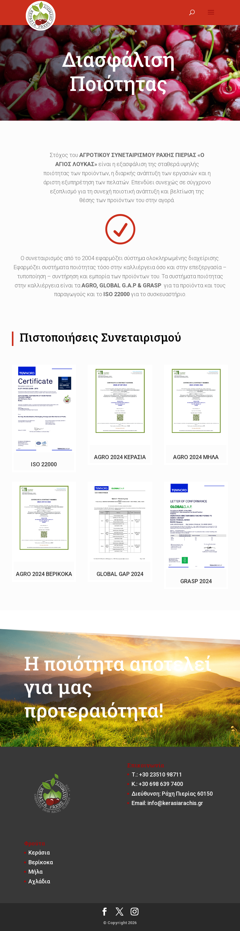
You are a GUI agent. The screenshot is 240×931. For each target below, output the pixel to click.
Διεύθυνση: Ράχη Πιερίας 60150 (172, 793)
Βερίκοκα (40, 862)
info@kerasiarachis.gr (175, 803)
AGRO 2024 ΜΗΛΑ (196, 457)
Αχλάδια (39, 881)
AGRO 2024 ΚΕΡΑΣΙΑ (120, 457)
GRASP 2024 (196, 581)
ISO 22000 (44, 464)
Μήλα (35, 871)
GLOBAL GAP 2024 (120, 574)
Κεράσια (39, 852)
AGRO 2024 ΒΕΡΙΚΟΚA (44, 574)
